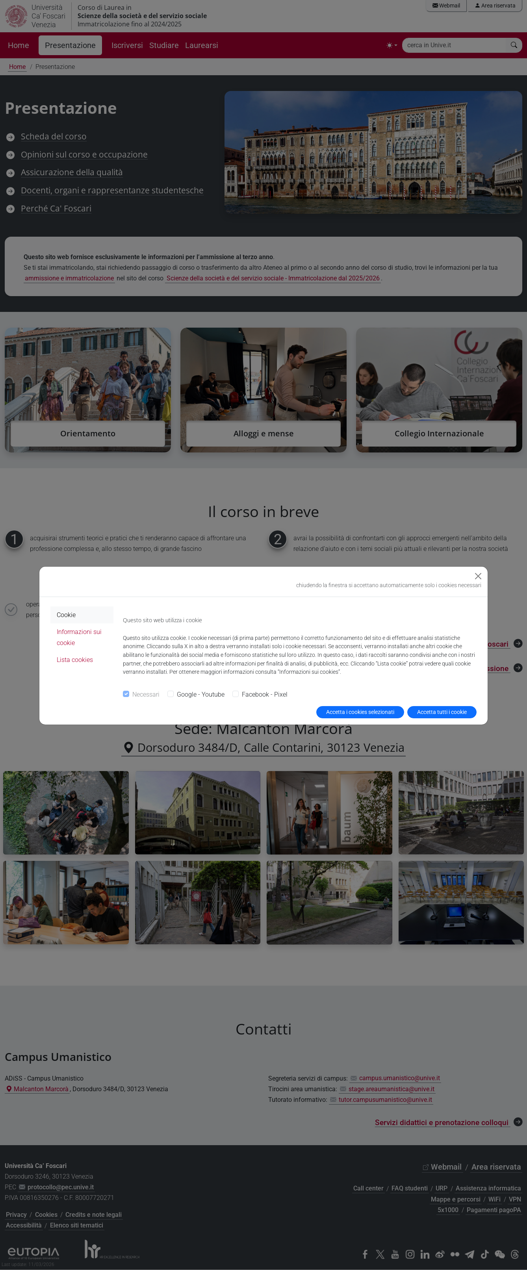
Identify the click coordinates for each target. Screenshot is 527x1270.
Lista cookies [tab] (75, 660)
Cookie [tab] (66, 615)
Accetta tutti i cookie (442, 712)
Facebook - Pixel (265, 694)
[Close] (478, 576)
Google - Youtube (201, 694)
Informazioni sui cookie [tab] (79, 637)
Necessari (146, 694)
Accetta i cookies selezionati (360, 712)
